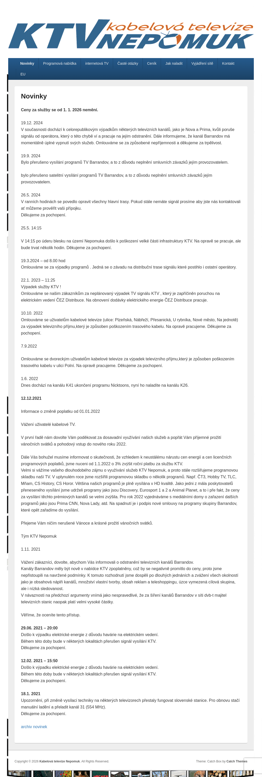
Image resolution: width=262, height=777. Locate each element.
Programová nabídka (59, 63)
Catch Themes (236, 761)
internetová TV (96, 63)
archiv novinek (34, 727)
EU (22, 74)
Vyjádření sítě (202, 63)
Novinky (27, 63)
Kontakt (228, 63)
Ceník (152, 63)
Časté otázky (127, 63)
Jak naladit (173, 63)
